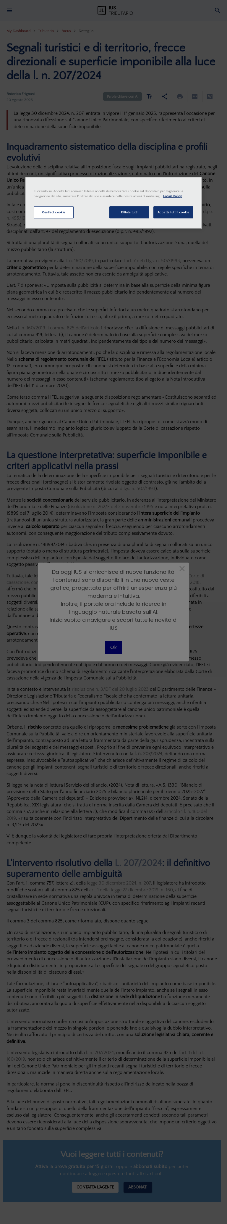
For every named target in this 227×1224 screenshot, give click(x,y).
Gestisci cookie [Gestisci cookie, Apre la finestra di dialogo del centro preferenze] (53, 212)
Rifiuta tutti (129, 212)
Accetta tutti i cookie (173, 212)
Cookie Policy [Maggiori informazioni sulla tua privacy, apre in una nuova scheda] (172, 196)
